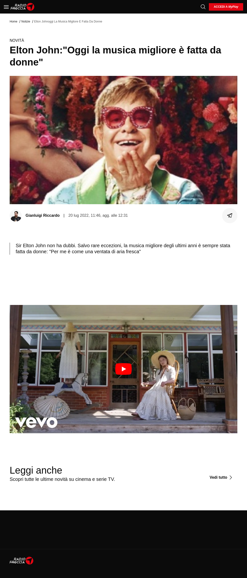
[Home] (22, 7)
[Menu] (6, 7)
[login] (226, 7)
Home (13, 21)
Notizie (25, 21)
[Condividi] (230, 215)
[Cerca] (203, 7)
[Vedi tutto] (221, 477)
